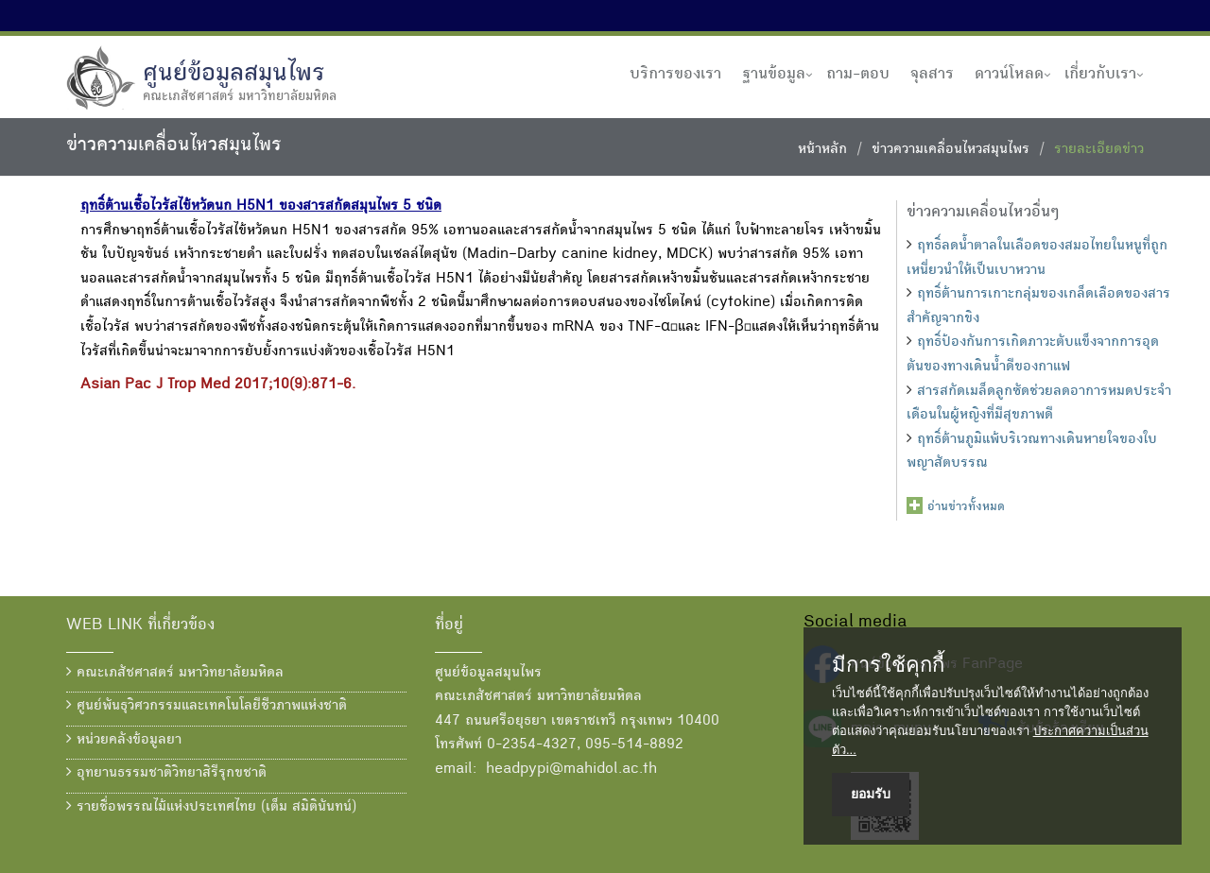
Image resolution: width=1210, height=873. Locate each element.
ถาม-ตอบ (858, 74)
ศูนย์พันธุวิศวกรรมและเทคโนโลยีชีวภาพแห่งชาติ (206, 705)
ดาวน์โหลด (1009, 74)
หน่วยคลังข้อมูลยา (124, 739)
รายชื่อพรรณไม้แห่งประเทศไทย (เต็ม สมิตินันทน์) (211, 806)
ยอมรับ (870, 793)
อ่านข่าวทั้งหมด (966, 507)
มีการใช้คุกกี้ (888, 665)
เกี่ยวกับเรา (1100, 74)
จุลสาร (932, 74)
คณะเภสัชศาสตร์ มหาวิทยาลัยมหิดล (175, 672)
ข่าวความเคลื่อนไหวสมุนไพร (950, 150)
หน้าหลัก (822, 150)
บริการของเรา (675, 74)
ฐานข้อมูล (773, 74)
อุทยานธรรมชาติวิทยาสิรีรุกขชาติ (166, 772)
